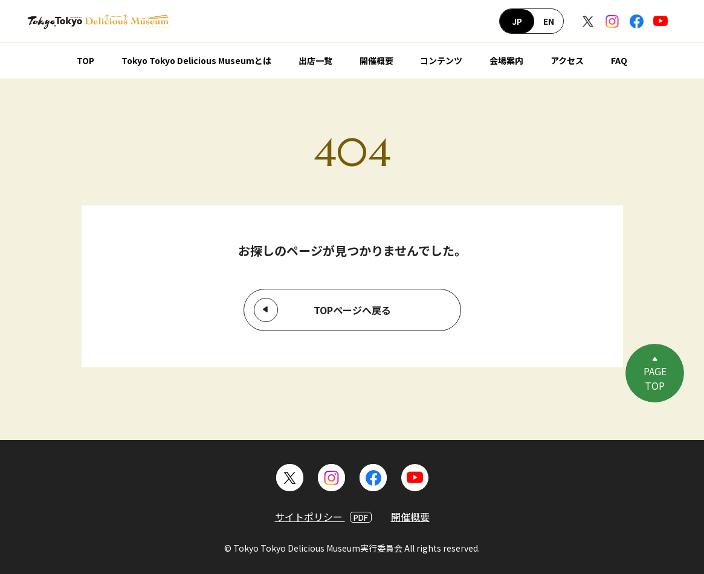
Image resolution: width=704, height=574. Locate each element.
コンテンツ (441, 60)
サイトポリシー (323, 516)
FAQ (619, 60)
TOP (85, 60)
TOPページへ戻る (352, 310)
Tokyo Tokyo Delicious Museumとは (196, 60)
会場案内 (506, 60)
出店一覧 (315, 60)
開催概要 (376, 60)
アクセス (567, 60)
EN (548, 21)
